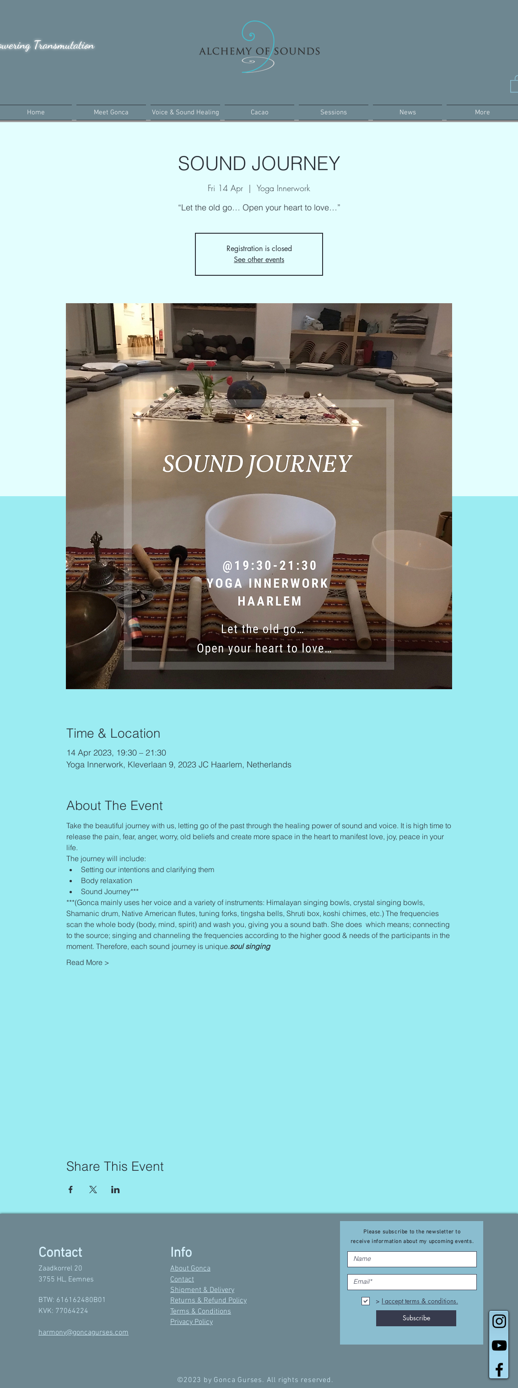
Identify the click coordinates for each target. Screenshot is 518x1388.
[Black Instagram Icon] (499, 1321)
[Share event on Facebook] (70, 1189)
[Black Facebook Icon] (499, 1370)
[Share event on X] (93, 1189)
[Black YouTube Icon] (499, 1345)
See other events (259, 259)
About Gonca (190, 1268)
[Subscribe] (416, 1318)
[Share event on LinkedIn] (115, 1189)
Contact (182, 1279)
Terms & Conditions (200, 1311)
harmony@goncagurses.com (83, 1332)
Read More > (87, 962)
